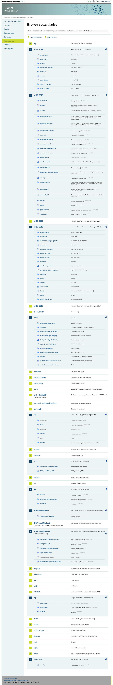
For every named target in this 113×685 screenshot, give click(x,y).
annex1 (42, 495)
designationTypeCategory (48, 335)
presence (43, 72)
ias (35, 483)
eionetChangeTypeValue (48, 344)
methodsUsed (44, 157)
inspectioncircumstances (48, 499)
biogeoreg (43, 236)
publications (39, 630)
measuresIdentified (46, 139)
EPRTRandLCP (40, 395)
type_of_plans (44, 88)
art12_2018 (38, 95)
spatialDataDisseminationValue (50, 361)
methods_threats (45, 253)
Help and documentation (12, 21)
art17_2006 (38, 221)
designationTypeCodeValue (49, 340)
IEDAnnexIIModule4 (42, 531)
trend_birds (44, 80)
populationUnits (45, 162)
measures (43, 135)
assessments (44, 232)
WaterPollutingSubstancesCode (50, 561)
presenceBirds (45, 167)
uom (36, 648)
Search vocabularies (36, 37)
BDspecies (43, 100)
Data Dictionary (20, 17)
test (35, 642)
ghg (35, 461)
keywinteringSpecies (47, 130)
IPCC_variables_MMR (47, 471)
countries (43, 111)
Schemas (7, 37)
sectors (42, 612)
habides (37, 477)
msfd (36, 619)
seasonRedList (45, 195)
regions (42, 356)
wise (36, 654)
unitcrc (42, 442)
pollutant (43, 503)
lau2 (35, 586)
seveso (37, 636)
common (37, 372)
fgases (36, 450)
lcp (35, 598)
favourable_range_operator (49, 241)
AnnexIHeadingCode (47, 516)
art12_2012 (38, 49)
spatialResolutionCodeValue (49, 365)
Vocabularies (9, 41)
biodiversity (39, 312)
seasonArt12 (44, 189)
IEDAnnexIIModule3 (42, 523)
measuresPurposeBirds (48, 148)
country (42, 665)
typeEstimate (44, 209)
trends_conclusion (46, 299)
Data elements (9, 33)
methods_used (45, 257)
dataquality (38, 383)
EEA (13, 1)
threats (42, 201)
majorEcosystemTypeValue (49, 352)
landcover (38, 574)
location (42, 63)
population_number (46, 67)
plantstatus (43, 607)
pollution (43, 261)
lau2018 (37, 592)
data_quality (44, 59)
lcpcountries (44, 603)
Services (7, 45)
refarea (42, 433)
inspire (37, 569)
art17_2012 (38, 227)
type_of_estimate (45, 84)
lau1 (35, 580)
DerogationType (45, 544)
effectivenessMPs (46, 116)
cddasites (43, 327)
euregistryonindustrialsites (45, 403)
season (42, 76)
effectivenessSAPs (46, 123)
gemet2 (37, 455)
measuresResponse (46, 153)
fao (35, 415)
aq (35, 44)
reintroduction (44, 287)
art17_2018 (38, 306)
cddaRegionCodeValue (47, 323)
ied (35, 489)
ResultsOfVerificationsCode (49, 548)
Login (91, 1)
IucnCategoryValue (46, 348)
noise (36, 624)
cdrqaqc (42, 105)
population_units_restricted (49, 270)
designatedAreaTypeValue (48, 331)
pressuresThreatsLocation (49, 172)
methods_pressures (46, 249)
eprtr (36, 389)
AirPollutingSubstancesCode (49, 539)
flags (41, 425)
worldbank (38, 659)
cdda (36, 318)
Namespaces (8, 49)
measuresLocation (46, 144)
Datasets (7, 25)
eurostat (37, 409)
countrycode (44, 55)
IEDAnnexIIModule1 (42, 511)
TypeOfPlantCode (46, 552)
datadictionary (40, 377)
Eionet (13, 17)
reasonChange (45, 182)
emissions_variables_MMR (49, 467)
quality (42, 278)
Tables (6, 29)
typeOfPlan (43, 214)
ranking (42, 178)
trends (42, 205)
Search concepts (52, 37)
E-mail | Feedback (10, 678)
